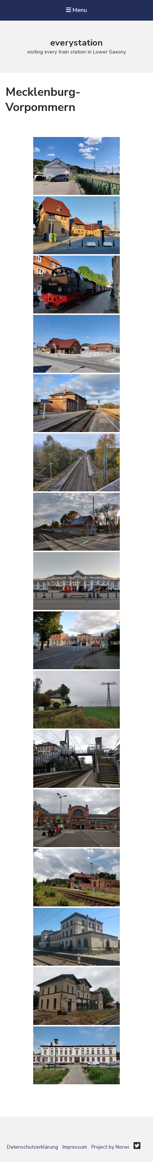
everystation (76, 42)
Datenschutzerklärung (32, 1147)
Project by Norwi (110, 1147)
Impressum (74, 1147)
